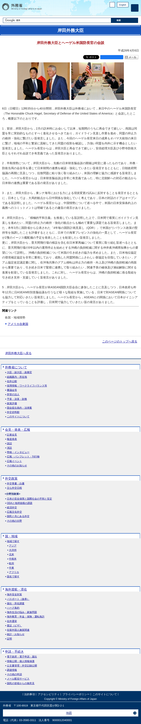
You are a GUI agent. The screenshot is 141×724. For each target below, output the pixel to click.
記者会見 (12, 434)
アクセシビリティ (49, 694)
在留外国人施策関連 (18, 630)
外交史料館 (13, 412)
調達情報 (12, 670)
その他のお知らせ (17, 465)
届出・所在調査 (15, 603)
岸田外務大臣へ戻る (18, 353)
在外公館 (12, 381)
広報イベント (14, 461)
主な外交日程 (14, 488)
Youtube (126, 11)
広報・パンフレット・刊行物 (23, 456)
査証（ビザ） (14, 625)
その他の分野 (14, 521)
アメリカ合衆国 (18, 324)
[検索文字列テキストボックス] (57, 20)
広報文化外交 (14, 512)
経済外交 (12, 507)
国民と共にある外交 (18, 516)
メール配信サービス (18, 678)
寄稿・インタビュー (18, 452)
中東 (11, 568)
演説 (9, 448)
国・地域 (11, 536)
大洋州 (13, 550)
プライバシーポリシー (76, 694)
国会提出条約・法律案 (19, 408)
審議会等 (12, 390)
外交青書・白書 (15, 483)
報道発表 (12, 439)
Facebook (115, 11)
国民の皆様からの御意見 (20, 683)
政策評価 (12, 403)
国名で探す (13, 576)
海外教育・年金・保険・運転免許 (25, 616)
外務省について (16, 367)
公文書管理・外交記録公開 (22, 665)
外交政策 (11, 478)
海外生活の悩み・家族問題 (22, 612)
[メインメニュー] (134, 8)
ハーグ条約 (13, 608)
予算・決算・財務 (17, 399)
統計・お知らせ (15, 634)
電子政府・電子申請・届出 (22, 656)
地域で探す (13, 541)
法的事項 (29, 694)
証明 (9, 638)
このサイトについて (18, 416)
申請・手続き (14, 651)
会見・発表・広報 (17, 429)
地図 (69, 713)
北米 (11, 554)
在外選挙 (12, 621)
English (122, 5)
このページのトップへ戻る (119, 341)
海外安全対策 (14, 594)
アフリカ (14, 572)
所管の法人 (13, 394)
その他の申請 (14, 674)
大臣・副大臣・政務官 (19, 372)
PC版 (112, 4)
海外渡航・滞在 (16, 589)
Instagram (121, 11)
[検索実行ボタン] (124, 20)
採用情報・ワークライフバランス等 (27, 385)
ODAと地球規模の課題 (19, 503)
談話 (9, 443)
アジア (13, 545)
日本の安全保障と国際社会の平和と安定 (29, 498)
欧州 (11, 563)
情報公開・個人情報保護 (20, 661)
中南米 (13, 559)
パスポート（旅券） (18, 599)
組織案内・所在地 (17, 377)
